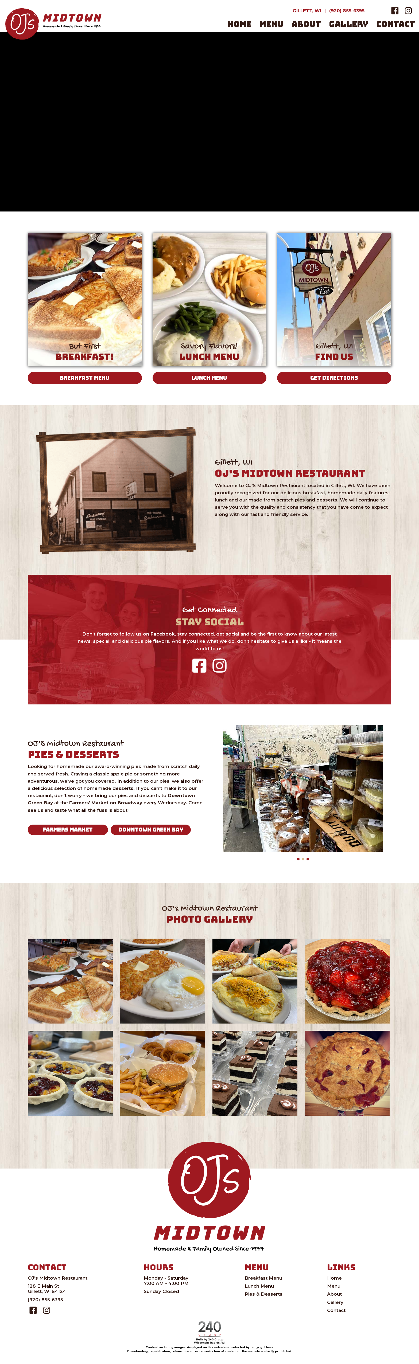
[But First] (85, 301)
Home (334, 1278)
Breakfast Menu (263, 1278)
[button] (395, 10)
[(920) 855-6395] (346, 11)
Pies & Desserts (263, 1294)
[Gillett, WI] (334, 301)
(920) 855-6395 (45, 1299)
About (334, 1294)
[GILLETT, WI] (307, 11)
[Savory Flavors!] (210, 301)
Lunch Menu (259, 1286)
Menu (333, 1286)
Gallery (335, 1302)
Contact (336, 1310)
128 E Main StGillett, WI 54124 (47, 1288)
